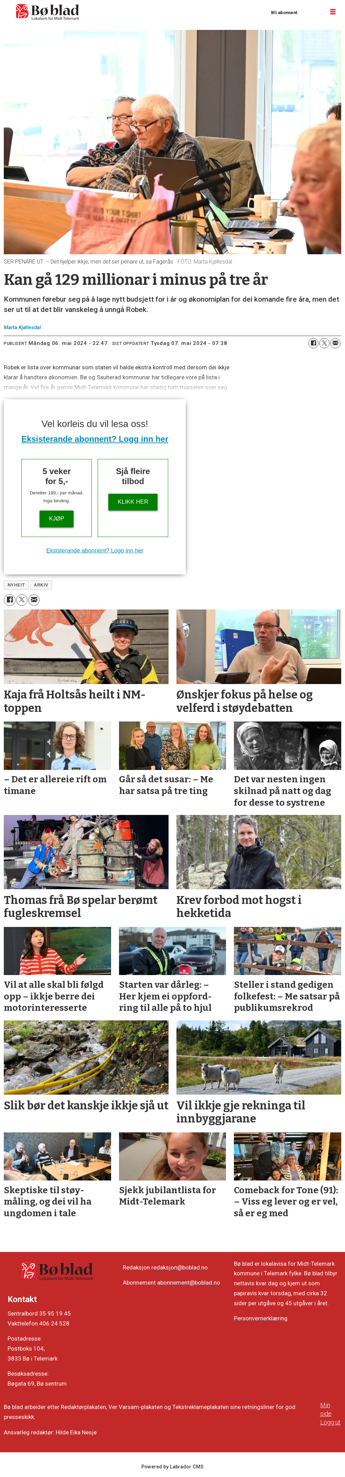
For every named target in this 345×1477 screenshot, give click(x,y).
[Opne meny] (333, 12)
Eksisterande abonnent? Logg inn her (94, 439)
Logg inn (311, 12)
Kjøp (56, 518)
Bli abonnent (284, 12)
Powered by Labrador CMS (172, 1467)
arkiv (41, 585)
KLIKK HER (133, 502)
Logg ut (330, 1422)
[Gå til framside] (48, 12)
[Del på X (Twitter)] (324, 343)
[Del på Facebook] (313, 343)
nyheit (16, 585)
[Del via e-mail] (335, 343)
